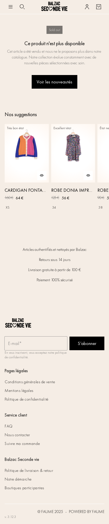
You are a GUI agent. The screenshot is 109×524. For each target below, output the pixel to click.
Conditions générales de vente (30, 381)
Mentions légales (19, 390)
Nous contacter (17, 434)
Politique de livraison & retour (29, 470)
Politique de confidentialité (27, 399)
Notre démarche (18, 479)
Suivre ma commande (22, 443)
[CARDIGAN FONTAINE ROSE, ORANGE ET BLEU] (27, 173)
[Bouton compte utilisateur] (87, 7)
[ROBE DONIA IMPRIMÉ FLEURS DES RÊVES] (73, 173)
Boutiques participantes (24, 487)
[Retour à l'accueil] (54, 7)
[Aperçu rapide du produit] (42, 175)
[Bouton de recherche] (22, 7)
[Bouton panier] (98, 7)
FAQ (9, 426)
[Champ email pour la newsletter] (36, 343)
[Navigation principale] (10, 7)
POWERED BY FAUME (86, 511)
